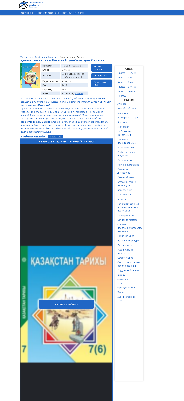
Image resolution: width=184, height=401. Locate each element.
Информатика (125, 160)
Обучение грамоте (127, 219)
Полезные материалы (73, 12)
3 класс (121, 77)
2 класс (132, 73)
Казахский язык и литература (126, 184)
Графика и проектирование (126, 141)
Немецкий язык (125, 215)
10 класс (132, 91)
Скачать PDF (100, 75)
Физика (121, 275)
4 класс (132, 77)
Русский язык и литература (125, 251)
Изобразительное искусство (127, 154)
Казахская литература (123, 171)
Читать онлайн (98, 67)
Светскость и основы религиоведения (128, 264)
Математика (124, 194)
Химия (121, 292)
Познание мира (125, 236)
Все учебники (27, 12)
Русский (79, 93)
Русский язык (124, 245)
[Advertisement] (172, 54)
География (123, 122)
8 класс (132, 86)
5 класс (121, 82)
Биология (122, 113)
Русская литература (128, 240)
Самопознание (125, 257)
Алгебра (121, 103)
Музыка (121, 199)
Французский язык (127, 287)
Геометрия (123, 126)
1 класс (121, 73)
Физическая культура (123, 281)
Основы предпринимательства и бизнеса (129, 228)
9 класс (121, 91)
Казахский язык (125, 177)
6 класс (132, 82)
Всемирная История (128, 117)
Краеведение (124, 190)
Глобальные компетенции (124, 133)
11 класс (121, 96)
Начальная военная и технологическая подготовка (128, 207)
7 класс (121, 86)
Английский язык (126, 108)
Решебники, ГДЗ (100, 83)
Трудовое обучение (128, 270)
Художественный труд (126, 298)
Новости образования (48, 12)
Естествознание (126, 147)
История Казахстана (128, 164)
